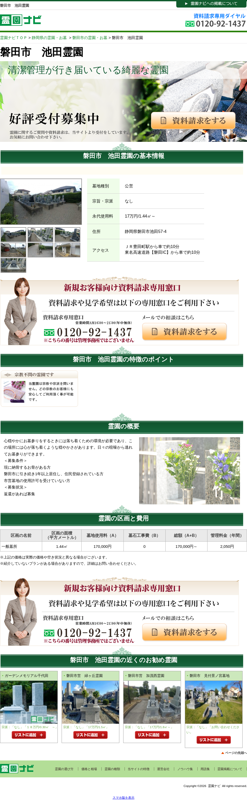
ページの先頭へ (236, 752)
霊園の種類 (112, 769)
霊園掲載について (229, 769)
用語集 (205, 769)
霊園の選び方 (64, 769)
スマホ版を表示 (123, 797)
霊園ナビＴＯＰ (13, 37)
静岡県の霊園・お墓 (49, 37)
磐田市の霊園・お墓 (89, 37)
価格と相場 (89, 769)
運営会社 (163, 769)
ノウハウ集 (185, 769)
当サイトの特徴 (139, 769)
